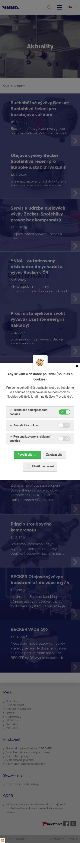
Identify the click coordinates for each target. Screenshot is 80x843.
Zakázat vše (54, 454)
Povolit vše (27, 454)
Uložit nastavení (40, 466)
